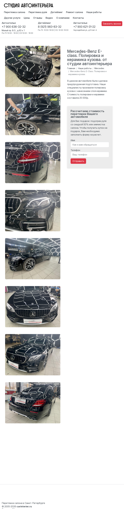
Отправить (78, 161)
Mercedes (99, 68)
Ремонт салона (74, 12)
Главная (71, 68)
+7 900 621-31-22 (84, 26)
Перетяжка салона (14, 12)
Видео (49, 17)
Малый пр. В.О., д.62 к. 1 (13, 30)
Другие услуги (12, 17)
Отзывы (37, 17)
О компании (62, 17)
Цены (27, 17)
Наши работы (94, 12)
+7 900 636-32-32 (14, 26)
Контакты (78, 17)
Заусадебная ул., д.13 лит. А (85, 30)
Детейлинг (56, 12)
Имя (73, 140)
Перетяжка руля (38, 12)
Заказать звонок (112, 23)
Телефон (75, 150)
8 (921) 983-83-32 (49, 26)
